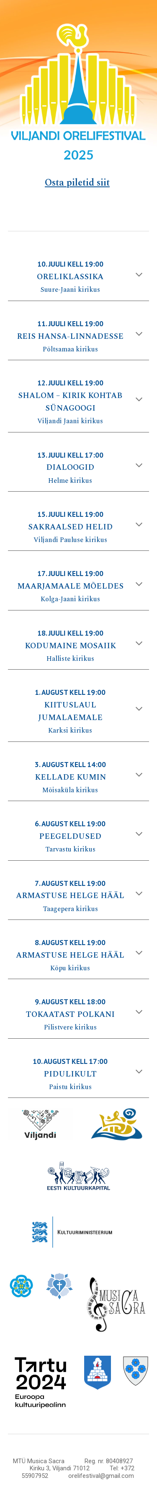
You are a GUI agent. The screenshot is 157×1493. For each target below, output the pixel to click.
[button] (139, 275)
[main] (78, 153)
